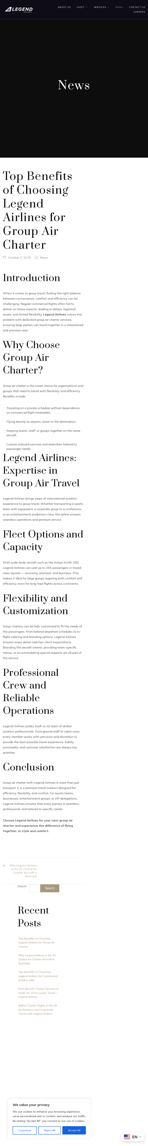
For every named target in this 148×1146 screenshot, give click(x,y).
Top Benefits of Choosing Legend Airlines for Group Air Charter (36, 942)
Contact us (137, 7)
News (119, 7)
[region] (49, 1119)
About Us (64, 7)
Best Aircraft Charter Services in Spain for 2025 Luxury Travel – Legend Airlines (38, 993)
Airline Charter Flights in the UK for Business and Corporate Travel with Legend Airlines (37, 1009)
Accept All (74, 1130)
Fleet (81, 7)
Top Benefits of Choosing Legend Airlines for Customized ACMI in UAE (38, 976)
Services (100, 7)
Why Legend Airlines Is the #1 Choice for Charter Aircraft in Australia (23, 871)
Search (22, 886)
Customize (24, 1130)
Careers (139, 12)
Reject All (49, 1130)
